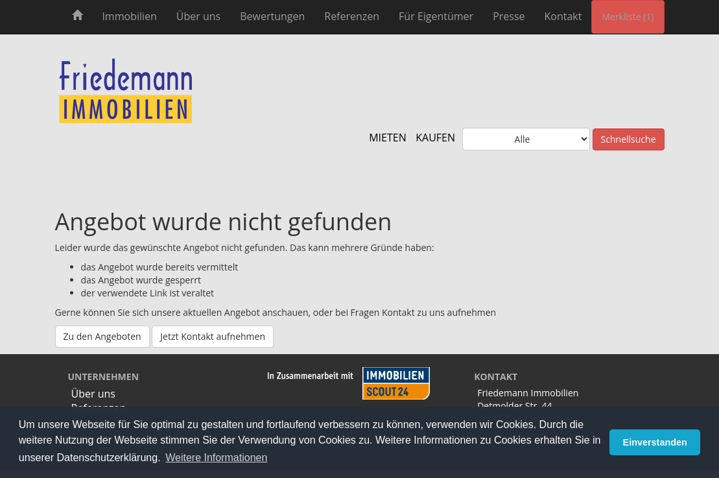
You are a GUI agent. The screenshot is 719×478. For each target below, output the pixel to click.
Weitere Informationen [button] (216, 457)
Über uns (198, 16)
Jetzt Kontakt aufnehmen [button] (212, 336)
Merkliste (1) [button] (628, 16)
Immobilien (129, 16)
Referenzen (351, 16)
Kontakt (563, 16)
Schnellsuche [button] (628, 139)
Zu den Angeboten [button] (102, 336)
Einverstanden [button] (655, 442)
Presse (509, 16)
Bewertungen (272, 16)
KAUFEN (435, 137)
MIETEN (388, 137)
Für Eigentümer (436, 16)
